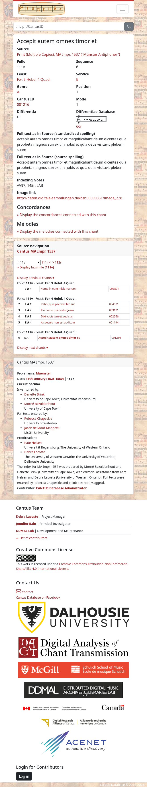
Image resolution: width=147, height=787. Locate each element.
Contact (24, 592)
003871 (114, 289)
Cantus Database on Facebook (38, 597)
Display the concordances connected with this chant (63, 214)
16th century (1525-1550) (45, 378)
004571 (113, 304)
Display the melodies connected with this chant (59, 231)
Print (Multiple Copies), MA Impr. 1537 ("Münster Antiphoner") (68, 54)
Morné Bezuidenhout (39, 404)
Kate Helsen (33, 442)
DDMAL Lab (25, 531)
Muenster (43, 373)
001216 (23, 104)
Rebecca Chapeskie (38, 418)
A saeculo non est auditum (58, 322)
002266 (113, 316)
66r (79, 126)
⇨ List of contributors (31, 538)
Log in (24, 776)
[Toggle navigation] (122, 8)
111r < (46, 262)
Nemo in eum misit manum (58, 289)
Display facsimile (37, 267)
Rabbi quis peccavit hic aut (58, 304)
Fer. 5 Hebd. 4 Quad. (34, 79)
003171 (113, 310)
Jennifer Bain (26, 523)
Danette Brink (34, 394)
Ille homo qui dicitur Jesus (57, 310)
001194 (113, 322)
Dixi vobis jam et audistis (57, 316)
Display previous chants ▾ (35, 278)
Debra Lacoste (34, 452)
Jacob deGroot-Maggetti (41, 428)
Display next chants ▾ (32, 347)
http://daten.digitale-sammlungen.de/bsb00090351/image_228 (69, 198)
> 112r (56, 262)
